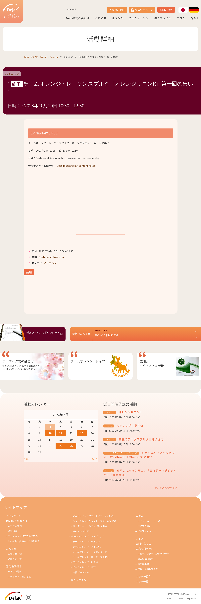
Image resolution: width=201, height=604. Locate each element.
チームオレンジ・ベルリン (86, 541)
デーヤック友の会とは (18, 361)
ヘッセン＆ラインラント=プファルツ (121, 453)
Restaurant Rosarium (49, 57)
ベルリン (109, 425)
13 (81, 433)
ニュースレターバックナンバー (153, 553)
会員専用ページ (144, 10)
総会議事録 (143, 564)
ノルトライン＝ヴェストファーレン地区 (93, 515)
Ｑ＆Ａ (195, 18)
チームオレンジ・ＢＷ (84, 567)
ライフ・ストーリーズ (149, 520)
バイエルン (12, 74)
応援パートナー (81, 572)
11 (60, 433)
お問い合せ (166, 10)
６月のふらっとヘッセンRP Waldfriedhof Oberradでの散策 (139, 455)
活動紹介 (12, 531)
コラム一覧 (142, 581)
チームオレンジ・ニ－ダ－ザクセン (91, 557)
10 (50, 433)
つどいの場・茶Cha (129, 425)
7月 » (94, 458)
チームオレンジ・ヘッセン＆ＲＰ (90, 551)
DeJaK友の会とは (78, 18)
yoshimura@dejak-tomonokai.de (76, 165)
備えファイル (162, 18)
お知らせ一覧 (15, 553)
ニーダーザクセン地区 (19, 576)
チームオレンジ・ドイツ (88, 361)
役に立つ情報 (144, 526)
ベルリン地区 (15, 571)
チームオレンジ (139, 18)
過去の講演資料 (146, 558)
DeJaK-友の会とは (16, 520)
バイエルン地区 (81, 531)
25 (60, 446)
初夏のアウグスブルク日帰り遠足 (141, 439)
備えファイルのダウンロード (43, 332)
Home (26, 57)
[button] (146, 334)
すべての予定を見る (166, 488)
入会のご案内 (117, 10)
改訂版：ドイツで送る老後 (151, 363)
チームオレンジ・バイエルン (87, 546)
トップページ (14, 515)
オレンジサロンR (131, 412)
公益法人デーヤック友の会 (11, 11)
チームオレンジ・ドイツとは (87, 536)
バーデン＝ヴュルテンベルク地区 (90, 526)
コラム (181, 18)
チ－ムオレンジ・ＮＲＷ (85, 562)
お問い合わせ (143, 543)
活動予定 (34, 57)
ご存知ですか (144, 531)
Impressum (191, 598)
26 (71, 446)
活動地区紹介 (14, 566)
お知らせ (101, 18)
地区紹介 (117, 18)
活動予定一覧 (15, 559)
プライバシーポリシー (175, 598)
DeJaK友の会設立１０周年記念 (24, 541)
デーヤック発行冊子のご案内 (23, 536)
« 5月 (27, 458)
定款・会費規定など (148, 569)
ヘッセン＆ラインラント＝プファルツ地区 (94, 521)
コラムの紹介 (143, 576)
